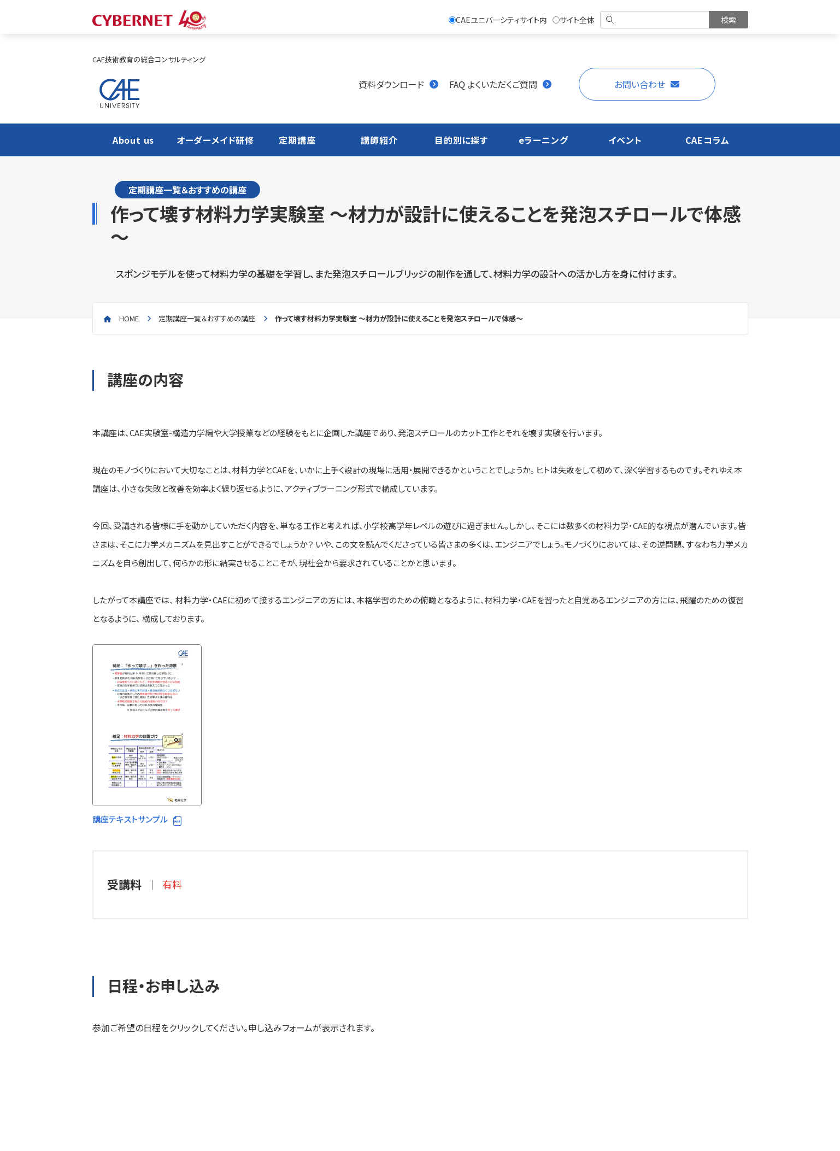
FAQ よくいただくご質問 (493, 84)
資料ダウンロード (391, 84)
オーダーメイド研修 (215, 139)
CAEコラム (707, 139)
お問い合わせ (639, 84)
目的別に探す (461, 139)
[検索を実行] (728, 19)
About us (133, 139)
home (129, 318)
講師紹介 (379, 139)
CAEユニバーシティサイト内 (498, 19)
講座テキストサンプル (147, 734)
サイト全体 (574, 19)
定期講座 (297, 139)
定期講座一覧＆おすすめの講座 (206, 318)
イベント (625, 139)
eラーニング (543, 139)
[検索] (655, 19)
